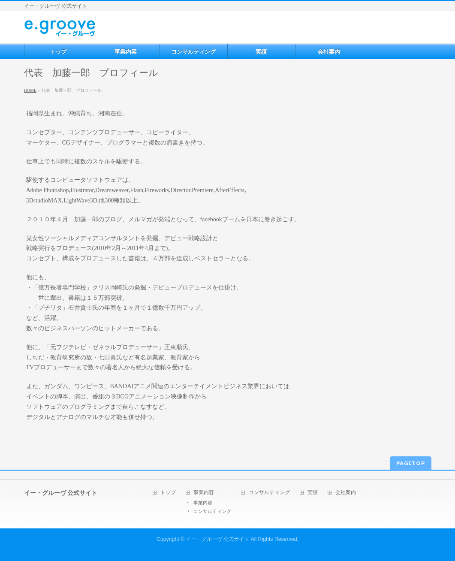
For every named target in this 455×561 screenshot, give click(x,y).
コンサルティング (212, 511)
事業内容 (203, 492)
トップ (168, 492)
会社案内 (345, 492)
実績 (312, 492)
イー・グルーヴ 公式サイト (217, 539)
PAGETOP (410, 463)
